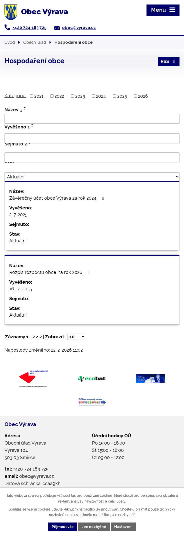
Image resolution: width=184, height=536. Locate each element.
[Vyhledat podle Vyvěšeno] (92, 138)
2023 (80, 96)
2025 (122, 96)
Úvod (9, 42)
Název (13, 109)
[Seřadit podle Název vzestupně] (25, 107)
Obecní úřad (34, 42)
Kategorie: (15, 95)
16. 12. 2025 (20, 288)
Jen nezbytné (94, 527)
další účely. (117, 501)
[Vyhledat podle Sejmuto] (92, 157)
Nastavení (123, 527)
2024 (101, 96)
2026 (143, 96)
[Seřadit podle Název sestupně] (25, 109)
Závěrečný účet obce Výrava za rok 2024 (57, 198)
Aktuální (17, 240)
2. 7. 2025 (18, 214)
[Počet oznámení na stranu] (76, 337)
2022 (59, 96)
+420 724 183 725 (29, 27)
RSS (169, 61)
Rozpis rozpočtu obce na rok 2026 (50, 272)
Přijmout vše (63, 527)
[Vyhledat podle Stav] (92, 176)
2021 (39, 96)
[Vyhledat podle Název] (92, 119)
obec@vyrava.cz (79, 27)
